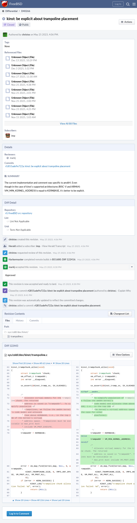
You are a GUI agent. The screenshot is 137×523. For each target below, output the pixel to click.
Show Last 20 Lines (61, 500)
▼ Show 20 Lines (61, 363)
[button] (134, 4)
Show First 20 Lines (22, 363)
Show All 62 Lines (41, 363)
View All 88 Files (68, 123)
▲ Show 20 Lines (20, 500)
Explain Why (124, 290)
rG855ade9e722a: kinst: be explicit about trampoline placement (37, 166)
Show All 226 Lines (40, 500)
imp (13, 135)
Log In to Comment (19, 513)
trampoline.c (17, 336)
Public (25, 24)
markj (13, 158)
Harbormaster (16, 259)
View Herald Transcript (54, 246)
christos (26, 34)
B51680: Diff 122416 (63, 259)
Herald (12, 246)
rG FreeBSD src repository (18, 213)
